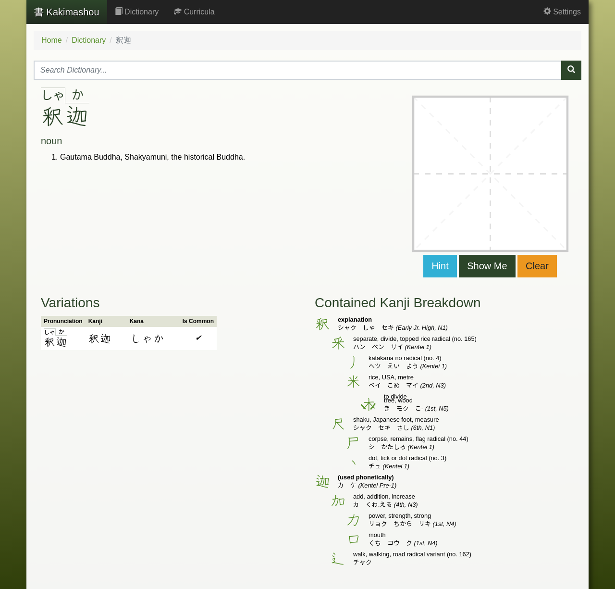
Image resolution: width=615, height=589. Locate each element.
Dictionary (137, 12)
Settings (562, 12)
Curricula (194, 12)
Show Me (487, 266)
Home (51, 40)
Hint (440, 266)
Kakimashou (66, 12)
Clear (537, 266)
